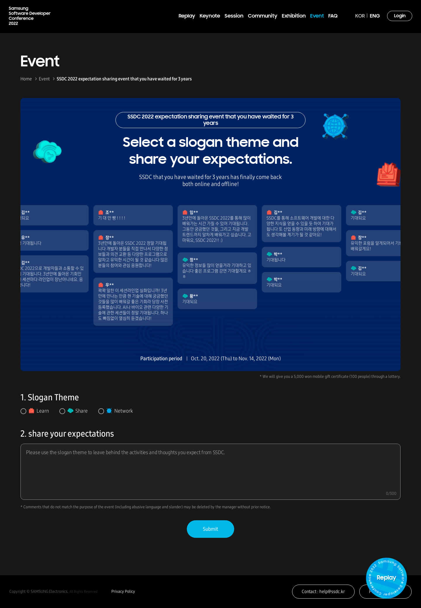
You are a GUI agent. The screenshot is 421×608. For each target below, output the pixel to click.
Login (400, 16)
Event (317, 16)
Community (262, 16)
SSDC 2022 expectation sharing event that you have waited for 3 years (124, 79)
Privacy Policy (123, 591)
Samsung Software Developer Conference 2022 (30, 16)
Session (234, 16)
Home (26, 79)
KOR (360, 16)
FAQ (332, 16)
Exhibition (294, 16)
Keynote (210, 16)
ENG (375, 16)
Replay (187, 16)
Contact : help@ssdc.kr (323, 591)
